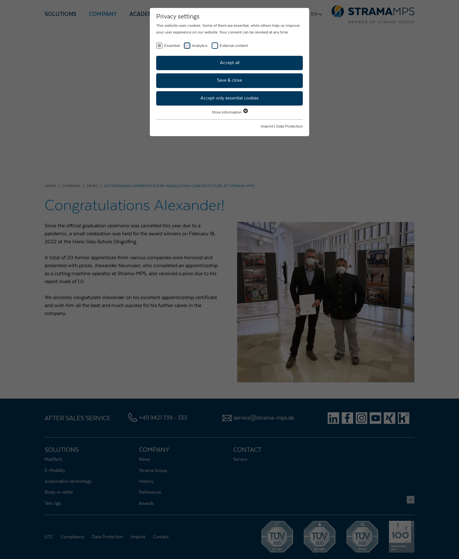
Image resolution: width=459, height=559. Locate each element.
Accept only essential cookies (229, 98)
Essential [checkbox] (172, 45)
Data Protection (289, 126)
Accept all (229, 62)
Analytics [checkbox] (200, 45)
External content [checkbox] (234, 45)
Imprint (267, 126)
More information (229, 112)
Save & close (229, 80)
